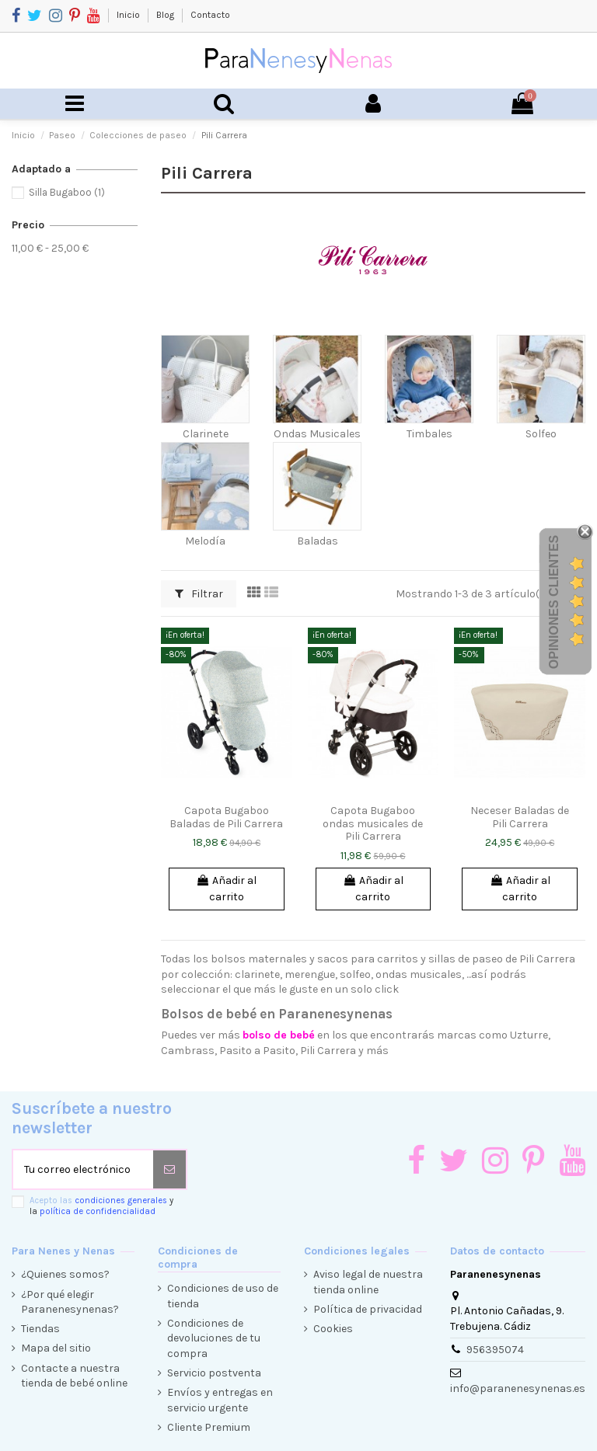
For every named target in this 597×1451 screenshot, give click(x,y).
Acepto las (101, 1205)
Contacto (210, 14)
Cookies (333, 1328)
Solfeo (541, 433)
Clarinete (206, 433)
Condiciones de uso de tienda (222, 1296)
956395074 (495, 1349)
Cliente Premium (208, 1427)
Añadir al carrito (226, 888)
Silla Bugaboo (67, 192)
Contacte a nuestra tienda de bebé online (74, 1376)
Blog (166, 14)
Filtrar (199, 593)
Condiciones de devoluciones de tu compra (213, 1338)
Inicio (129, 14)
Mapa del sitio (56, 1348)
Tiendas (40, 1328)
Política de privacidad (367, 1309)
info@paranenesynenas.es (517, 1388)
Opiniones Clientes (553, 602)
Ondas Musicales (317, 433)
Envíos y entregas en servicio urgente (220, 1400)
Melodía (205, 541)
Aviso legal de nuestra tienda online (368, 1282)
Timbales (429, 433)
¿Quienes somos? (65, 1274)
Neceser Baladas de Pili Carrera (519, 817)
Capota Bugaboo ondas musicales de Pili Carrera (373, 824)
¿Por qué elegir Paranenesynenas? (70, 1302)
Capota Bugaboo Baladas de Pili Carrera (226, 817)
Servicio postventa (214, 1373)
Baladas (317, 541)
